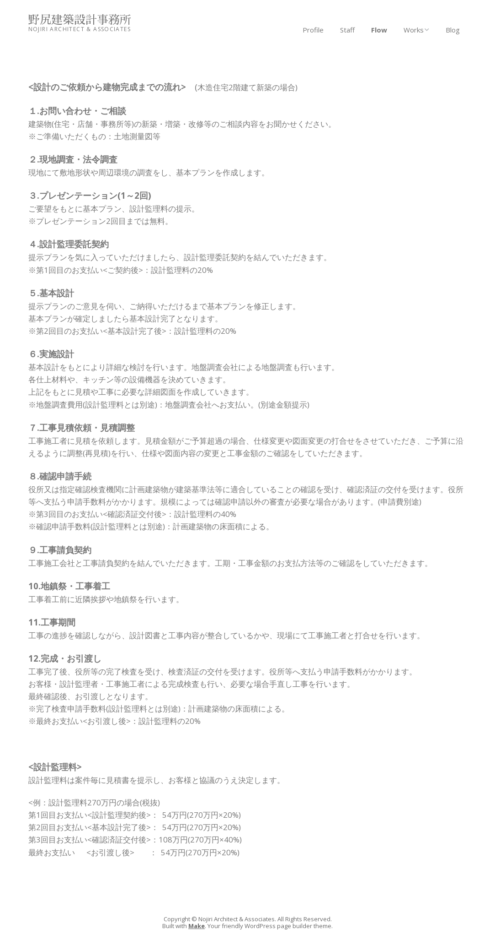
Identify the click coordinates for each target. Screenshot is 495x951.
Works (414, 29)
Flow (379, 29)
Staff (347, 29)
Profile (313, 29)
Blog (453, 29)
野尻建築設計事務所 (79, 20)
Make (196, 926)
